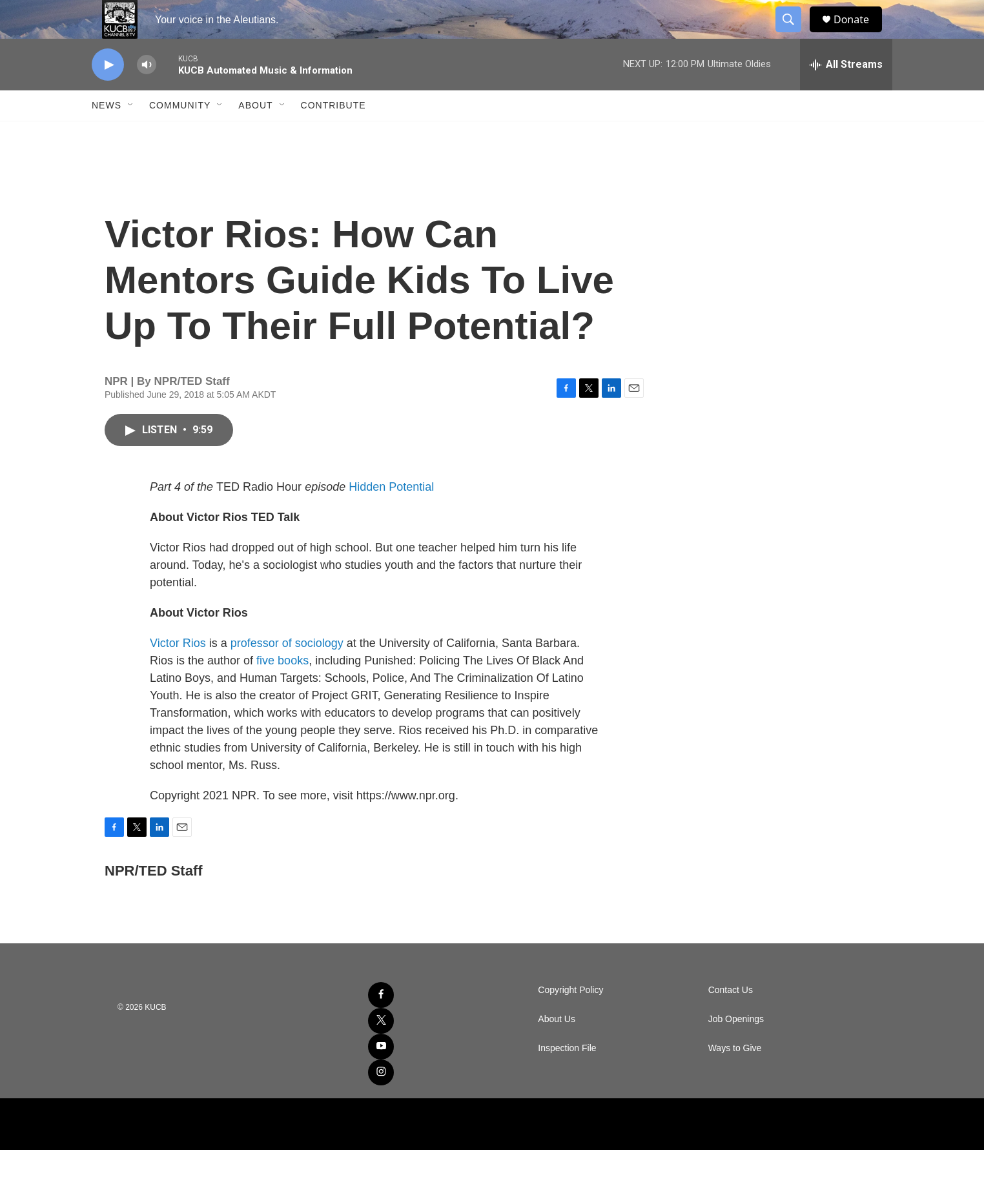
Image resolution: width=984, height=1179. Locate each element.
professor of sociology (287, 672)
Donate (859, 34)
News (106, 134)
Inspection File (567, 1077)
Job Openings (736, 1048)
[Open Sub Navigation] (131, 134)
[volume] (147, 93)
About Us (556, 1048)
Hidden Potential (391, 515)
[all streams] (846, 93)
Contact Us (730, 1019)
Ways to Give (735, 1077)
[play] (107, 94)
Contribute (333, 134)
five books (282, 689)
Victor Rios (178, 672)
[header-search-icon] (794, 34)
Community (179, 134)
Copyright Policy (570, 1019)
